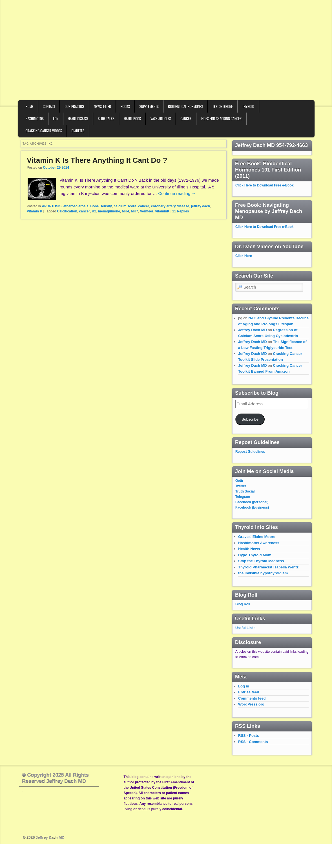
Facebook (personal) (251, 502)
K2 (94, 211)
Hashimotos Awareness (258, 543)
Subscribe (250, 419)
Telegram (242, 497)
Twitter (240, 486)
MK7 (134, 211)
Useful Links (245, 628)
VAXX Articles (160, 118)
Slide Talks (106, 118)
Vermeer (146, 211)
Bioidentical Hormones (185, 106)
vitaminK (162, 211)
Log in (243, 686)
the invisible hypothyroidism (263, 573)
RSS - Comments (253, 742)
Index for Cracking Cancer (221, 118)
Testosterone (223, 106)
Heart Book (132, 118)
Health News (249, 549)
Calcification (67, 211)
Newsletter (102, 106)
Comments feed (252, 698)
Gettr (239, 481)
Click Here (243, 256)
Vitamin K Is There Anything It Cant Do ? (97, 160)
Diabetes (77, 130)
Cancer (185, 118)
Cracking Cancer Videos (43, 130)
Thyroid (248, 106)
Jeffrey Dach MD (252, 330)
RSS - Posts (248, 735)
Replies (180, 211)
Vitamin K (34, 211)
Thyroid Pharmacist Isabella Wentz (268, 567)
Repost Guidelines (250, 452)
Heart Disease (78, 118)
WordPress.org (251, 704)
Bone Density (101, 206)
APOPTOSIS (51, 206)
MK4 (125, 211)
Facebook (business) (252, 507)
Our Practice (74, 106)
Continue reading (177, 193)
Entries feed (248, 692)
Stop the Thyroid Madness (261, 561)
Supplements (148, 106)
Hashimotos (34, 118)
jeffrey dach (200, 206)
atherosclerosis (75, 206)
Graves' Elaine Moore (256, 537)
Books (125, 106)
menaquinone (109, 211)
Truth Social (245, 491)
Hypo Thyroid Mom (254, 555)
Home (29, 106)
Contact (49, 106)
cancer (143, 206)
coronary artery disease (170, 206)
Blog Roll (242, 604)
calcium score (125, 206)
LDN (55, 118)
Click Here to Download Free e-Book (264, 185)
